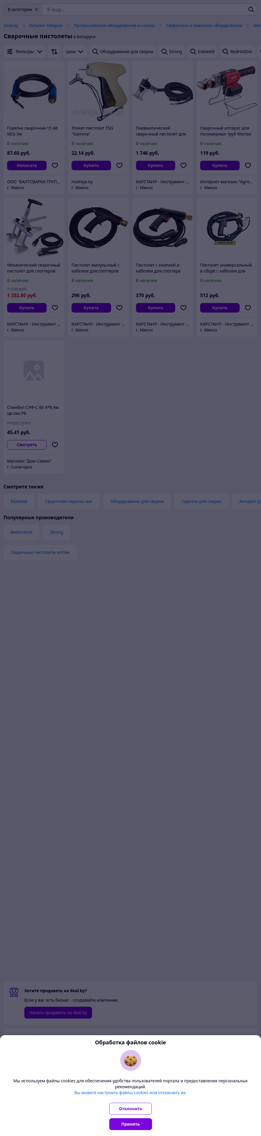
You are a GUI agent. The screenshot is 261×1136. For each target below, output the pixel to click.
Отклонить (130, 1108)
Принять (130, 1124)
